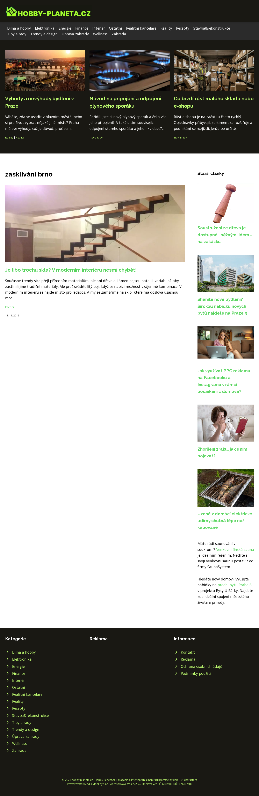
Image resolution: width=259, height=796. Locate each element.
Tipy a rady (16, 33)
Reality (166, 28)
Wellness (100, 33)
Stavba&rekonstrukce (211, 28)
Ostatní (115, 28)
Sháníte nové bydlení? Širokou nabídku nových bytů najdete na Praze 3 (222, 306)
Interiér (98, 28)
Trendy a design (44, 33)
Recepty (182, 28)
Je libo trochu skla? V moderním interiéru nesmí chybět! (71, 270)
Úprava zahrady (75, 33)
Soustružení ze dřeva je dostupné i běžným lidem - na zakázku (224, 234)
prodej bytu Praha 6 (235, 584)
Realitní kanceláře (141, 28)
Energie (65, 28)
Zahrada (119, 33)
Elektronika (45, 28)
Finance (81, 28)
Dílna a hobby (19, 28)
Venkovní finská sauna (235, 549)
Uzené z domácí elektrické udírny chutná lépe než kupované (224, 520)
